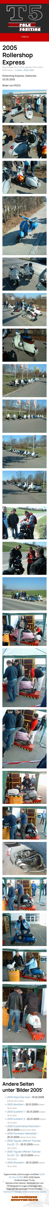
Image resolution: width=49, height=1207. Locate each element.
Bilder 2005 (29, 70)
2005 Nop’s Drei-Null (18, 1097)
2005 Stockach (15, 1162)
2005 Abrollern (15, 1104)
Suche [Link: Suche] (43, 1191)
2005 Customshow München (23, 1126)
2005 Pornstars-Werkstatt (21, 1133)
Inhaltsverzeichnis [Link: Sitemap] (31, 1191)
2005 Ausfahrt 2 (16, 1119)
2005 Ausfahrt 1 (16, 1111)
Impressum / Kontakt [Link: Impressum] (12, 1191)
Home (19, 70)
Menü (25, 36)
